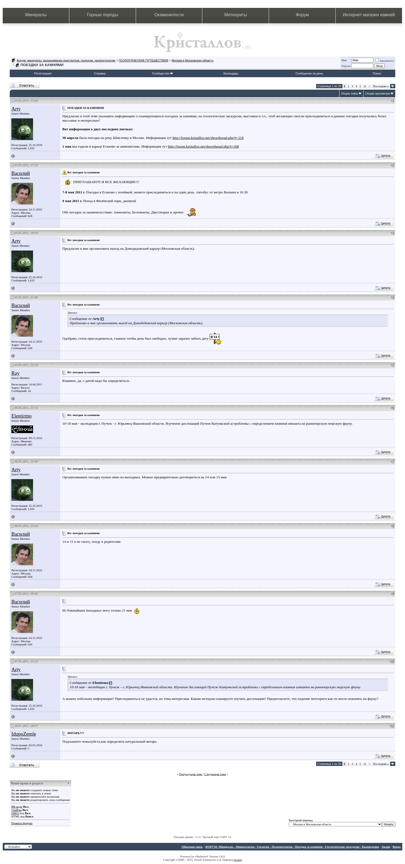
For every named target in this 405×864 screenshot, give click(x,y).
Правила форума (22, 823)
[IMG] (15, 813)
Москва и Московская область (192, 60)
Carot (238, 859)
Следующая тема (215, 774)
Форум (302, 14)
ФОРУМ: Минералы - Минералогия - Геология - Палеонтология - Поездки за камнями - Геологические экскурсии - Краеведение (292, 846)
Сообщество (162, 73)
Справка (100, 73)
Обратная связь (192, 846)
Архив (385, 846)
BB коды (16, 806)
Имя (344, 60)
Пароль (346, 65)
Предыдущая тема (190, 774)
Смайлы (16, 809)
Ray (15, 373)
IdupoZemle (23, 734)
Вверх (397, 846)
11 (365, 86)
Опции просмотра (377, 93)
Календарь (231, 73)
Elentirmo (21, 416)
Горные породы (102, 14)
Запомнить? (384, 60)
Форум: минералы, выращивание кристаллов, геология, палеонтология (66, 60)
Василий (20, 173)
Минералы (36, 14)
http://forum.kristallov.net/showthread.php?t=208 (203, 146)
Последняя (381, 86)
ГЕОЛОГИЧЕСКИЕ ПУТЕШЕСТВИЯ (143, 60)
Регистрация (42, 73)
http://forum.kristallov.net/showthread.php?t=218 (208, 138)
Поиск (377, 73)
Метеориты (235, 14)
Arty (16, 109)
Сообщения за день (309, 73)
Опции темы (349, 93)
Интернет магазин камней (369, 14)
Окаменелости (169, 14)
